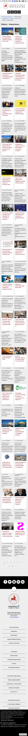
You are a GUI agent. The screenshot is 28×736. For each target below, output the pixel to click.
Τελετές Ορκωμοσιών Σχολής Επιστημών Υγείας (7, 357)
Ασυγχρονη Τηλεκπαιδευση (14, 676)
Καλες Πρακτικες (22, 261)
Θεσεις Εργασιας (14, 655)
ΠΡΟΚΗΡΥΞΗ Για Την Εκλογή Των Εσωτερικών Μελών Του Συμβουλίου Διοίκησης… (19, 432)
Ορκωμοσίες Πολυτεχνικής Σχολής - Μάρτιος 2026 (20, 286)
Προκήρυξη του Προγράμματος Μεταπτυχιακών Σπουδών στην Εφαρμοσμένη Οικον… (20, 39)
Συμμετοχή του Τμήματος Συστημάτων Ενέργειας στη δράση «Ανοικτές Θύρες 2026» (7, 534)
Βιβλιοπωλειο (14, 635)
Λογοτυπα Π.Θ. (14, 691)
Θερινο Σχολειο (9, 156)
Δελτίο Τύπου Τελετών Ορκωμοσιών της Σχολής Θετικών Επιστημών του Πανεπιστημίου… (7, 396)
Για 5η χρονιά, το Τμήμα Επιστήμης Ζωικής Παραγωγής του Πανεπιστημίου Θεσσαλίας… (7, 216)
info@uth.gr (16, 617)
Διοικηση (8, 48)
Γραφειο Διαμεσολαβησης (14, 680)
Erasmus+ (21, 405)
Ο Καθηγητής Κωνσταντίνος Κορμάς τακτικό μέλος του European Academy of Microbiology (20, 76)
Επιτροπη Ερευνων (14, 627)
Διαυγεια (14, 663)
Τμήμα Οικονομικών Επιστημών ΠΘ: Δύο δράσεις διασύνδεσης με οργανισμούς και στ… (20, 323)
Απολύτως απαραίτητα (9, 723)
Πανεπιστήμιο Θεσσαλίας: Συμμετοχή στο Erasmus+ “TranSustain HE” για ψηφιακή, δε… (20, 396)
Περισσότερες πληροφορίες (7, 720)
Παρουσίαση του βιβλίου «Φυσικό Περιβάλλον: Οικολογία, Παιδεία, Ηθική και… (20, 180)
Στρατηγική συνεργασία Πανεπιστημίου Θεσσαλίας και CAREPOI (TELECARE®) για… (7, 76)
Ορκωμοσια (21, 296)
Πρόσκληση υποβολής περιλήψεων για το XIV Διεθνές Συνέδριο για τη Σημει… (20, 534)
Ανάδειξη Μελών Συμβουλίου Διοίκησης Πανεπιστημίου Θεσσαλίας (7, 431)
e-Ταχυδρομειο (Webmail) (14, 704)
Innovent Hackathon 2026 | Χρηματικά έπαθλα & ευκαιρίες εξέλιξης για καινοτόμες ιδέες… (6, 181)
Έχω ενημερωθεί (23, 734)
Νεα (7, 474)
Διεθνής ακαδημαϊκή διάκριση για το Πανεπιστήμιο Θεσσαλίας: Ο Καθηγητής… (19, 501)
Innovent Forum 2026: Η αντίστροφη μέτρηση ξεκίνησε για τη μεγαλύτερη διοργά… (20, 111)
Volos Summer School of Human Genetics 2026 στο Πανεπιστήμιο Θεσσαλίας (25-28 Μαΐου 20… (7, 147)
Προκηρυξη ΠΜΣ (22, 48)
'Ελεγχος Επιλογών (8, 716)
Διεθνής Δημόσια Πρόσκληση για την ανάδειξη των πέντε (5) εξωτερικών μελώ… (7, 465)
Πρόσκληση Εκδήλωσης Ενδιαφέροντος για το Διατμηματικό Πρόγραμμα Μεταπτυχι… (7, 287)
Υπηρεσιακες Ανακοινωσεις (14, 659)
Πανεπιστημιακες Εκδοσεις (14, 639)
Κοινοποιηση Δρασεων (14, 667)
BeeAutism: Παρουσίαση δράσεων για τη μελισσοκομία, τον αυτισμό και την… (20, 358)
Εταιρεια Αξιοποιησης (14, 643)
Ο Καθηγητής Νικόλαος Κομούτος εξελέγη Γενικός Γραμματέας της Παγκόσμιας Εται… (7, 500)
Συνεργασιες (21, 368)
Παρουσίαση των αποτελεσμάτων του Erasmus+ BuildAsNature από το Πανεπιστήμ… (7, 112)
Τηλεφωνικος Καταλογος (14, 700)
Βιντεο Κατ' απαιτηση (14, 708)
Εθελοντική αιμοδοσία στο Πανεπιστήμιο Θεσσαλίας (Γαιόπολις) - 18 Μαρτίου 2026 (7, 252)
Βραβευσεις (8, 509)
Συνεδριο (21, 543)
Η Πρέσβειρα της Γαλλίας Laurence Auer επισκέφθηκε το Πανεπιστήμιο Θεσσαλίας (20, 147)
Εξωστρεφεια (9, 85)
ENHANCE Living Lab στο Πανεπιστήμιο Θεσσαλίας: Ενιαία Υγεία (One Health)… (6, 322)
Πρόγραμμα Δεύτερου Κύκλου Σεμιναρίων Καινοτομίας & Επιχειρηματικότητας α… (20, 216)
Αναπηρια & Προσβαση (14, 687)
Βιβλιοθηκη (14, 631)
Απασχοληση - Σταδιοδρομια (14, 683)
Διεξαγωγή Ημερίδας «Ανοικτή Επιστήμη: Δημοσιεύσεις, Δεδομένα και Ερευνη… (20, 252)
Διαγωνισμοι (14, 651)
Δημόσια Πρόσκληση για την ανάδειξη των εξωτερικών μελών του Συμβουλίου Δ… (20, 465)
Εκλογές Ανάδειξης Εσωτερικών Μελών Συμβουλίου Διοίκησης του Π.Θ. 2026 (7, 39)
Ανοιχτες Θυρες (9, 543)
